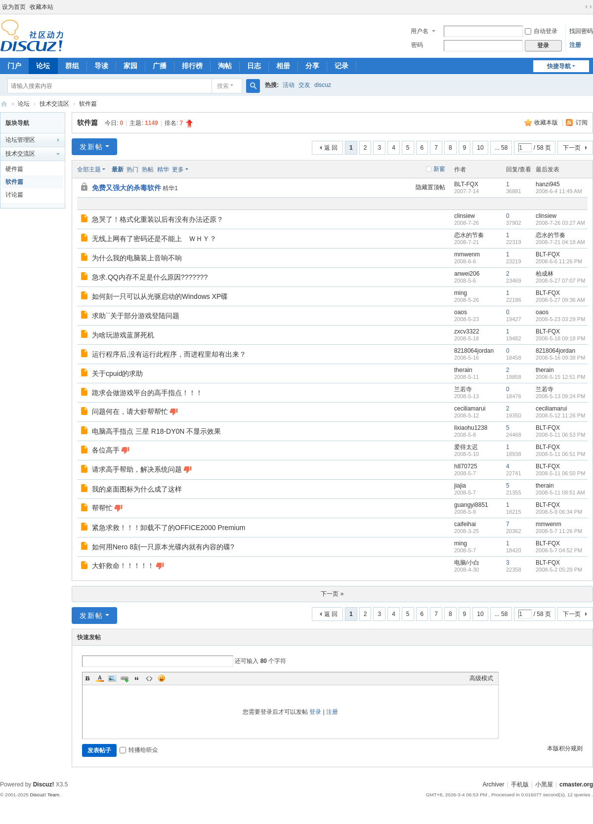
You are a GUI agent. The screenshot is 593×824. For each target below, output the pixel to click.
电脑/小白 (466, 562)
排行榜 (192, 66)
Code (149, 678)
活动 (289, 85)
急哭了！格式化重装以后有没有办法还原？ (157, 219)
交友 (304, 85)
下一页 (572, 147)
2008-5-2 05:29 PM (559, 570)
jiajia (460, 485)
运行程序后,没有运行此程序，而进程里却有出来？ (169, 354)
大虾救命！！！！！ (123, 566)
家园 (130, 66)
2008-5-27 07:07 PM (560, 281)
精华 (163, 169)
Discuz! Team (44, 794)
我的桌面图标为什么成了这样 (137, 489)
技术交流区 (54, 103)
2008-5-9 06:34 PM (559, 512)
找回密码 (581, 31)
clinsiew (464, 215)
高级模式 (481, 678)
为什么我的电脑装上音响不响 (137, 258)
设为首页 (14, 6)
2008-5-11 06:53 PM (560, 435)
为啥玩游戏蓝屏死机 (123, 335)
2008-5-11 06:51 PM (560, 454)
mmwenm (467, 254)
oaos (460, 312)
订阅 (582, 122)
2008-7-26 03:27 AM (560, 223)
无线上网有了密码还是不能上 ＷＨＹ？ (154, 239)
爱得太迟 (466, 447)
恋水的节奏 (469, 235)
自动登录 (541, 31)
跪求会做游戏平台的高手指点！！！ (147, 393)
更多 (178, 169)
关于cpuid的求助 (117, 373)
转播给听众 (139, 749)
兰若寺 (463, 389)
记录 (341, 66)
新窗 (439, 168)
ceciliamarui (469, 408)
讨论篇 (14, 194)
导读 (101, 66)
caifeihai (465, 524)
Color (100, 678)
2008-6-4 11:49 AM (559, 191)
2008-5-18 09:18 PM (560, 338)
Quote (137, 678)
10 (480, 147)
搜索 (223, 85)
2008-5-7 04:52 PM (559, 550)
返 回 (331, 147)
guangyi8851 (471, 504)
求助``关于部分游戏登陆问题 (135, 316)
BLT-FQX (466, 184)
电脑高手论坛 (4, 104)
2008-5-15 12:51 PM (560, 377)
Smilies (162, 678)
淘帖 (225, 66)
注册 (575, 44)
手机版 (520, 784)
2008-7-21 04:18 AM (560, 242)
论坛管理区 (20, 139)
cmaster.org (576, 784)
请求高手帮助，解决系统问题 (137, 469)
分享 (312, 66)
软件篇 (88, 103)
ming (460, 292)
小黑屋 (544, 784)
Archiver (494, 784)
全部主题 (89, 169)
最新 (118, 169)
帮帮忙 (102, 508)
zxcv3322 (466, 331)
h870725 (465, 466)
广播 (160, 66)
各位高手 (106, 450)
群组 (72, 66)
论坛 (43, 66)
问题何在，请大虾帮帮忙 (130, 411)
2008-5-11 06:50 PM (560, 473)
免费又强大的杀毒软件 (126, 188)
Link (124, 678)
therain (463, 370)
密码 (417, 44)
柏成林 (544, 273)
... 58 (501, 147)
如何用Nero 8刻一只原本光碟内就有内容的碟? (163, 547)
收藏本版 (546, 122)
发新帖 (91, 147)
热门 (132, 169)
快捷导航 (559, 66)
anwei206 (466, 273)
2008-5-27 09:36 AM (560, 300)
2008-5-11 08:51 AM (560, 492)
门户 (14, 66)
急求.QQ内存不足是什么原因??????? (150, 277)
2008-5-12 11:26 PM (560, 415)
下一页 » (332, 593)
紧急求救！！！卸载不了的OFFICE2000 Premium (168, 528)
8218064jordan (474, 350)
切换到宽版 (588, 6)
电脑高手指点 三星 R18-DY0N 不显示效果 (156, 431)
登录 (315, 711)
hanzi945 (548, 184)
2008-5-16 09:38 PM (560, 358)
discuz (322, 85)
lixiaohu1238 (470, 427)
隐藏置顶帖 (430, 187)
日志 (254, 66)
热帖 (148, 169)
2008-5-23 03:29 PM (560, 319)
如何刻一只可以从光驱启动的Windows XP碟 (160, 296)
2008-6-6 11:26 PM (559, 261)
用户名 (419, 31)
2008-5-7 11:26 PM (559, 531)
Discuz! (43, 784)
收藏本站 (41, 6)
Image (112, 678)
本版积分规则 (565, 748)
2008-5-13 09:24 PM (560, 396)
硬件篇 (14, 168)
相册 (283, 66)
